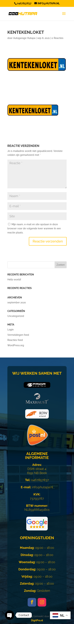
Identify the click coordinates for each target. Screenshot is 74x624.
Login (10, 329)
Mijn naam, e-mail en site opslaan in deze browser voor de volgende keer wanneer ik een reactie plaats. (34, 228)
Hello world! (14, 279)
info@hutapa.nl (37, 487)
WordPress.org (15, 345)
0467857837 (37, 480)
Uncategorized (15, 316)
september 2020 (16, 302)
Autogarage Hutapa (24, 38)
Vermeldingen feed (18, 335)
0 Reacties (57, 38)
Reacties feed (15, 340)
